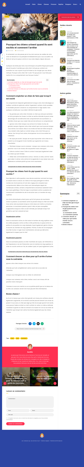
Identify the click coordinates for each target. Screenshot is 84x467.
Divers (75, 4)
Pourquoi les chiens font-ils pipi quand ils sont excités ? (23, 84)
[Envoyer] (78, 17)
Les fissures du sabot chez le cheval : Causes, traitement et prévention (73, 82)
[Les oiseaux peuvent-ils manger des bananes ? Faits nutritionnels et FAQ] (63, 33)
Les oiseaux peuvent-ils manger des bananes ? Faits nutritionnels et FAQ (73, 35)
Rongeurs (68, 4)
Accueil (27, 4)
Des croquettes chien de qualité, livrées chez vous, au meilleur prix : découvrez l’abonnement (73, 181)
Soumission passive (16, 87)
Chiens (40, 4)
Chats (34, 4)
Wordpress (59, 440)
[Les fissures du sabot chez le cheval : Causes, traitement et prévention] (63, 80)
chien (12, 338)
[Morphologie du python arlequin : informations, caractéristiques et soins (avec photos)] (63, 68)
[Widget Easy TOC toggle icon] (78, 193)
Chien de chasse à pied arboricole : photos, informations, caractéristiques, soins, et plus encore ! (73, 128)
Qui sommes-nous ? (35, 440)
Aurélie (30, 352)
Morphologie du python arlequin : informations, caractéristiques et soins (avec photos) (73, 72)
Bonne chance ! (12, 90)
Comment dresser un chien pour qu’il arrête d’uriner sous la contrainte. (28, 89)
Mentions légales (45, 440)
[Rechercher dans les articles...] (70, 17)
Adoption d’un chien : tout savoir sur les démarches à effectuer (73, 139)
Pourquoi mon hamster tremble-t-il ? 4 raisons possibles (73, 62)
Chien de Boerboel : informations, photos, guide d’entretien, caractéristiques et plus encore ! (73, 104)
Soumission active (14, 85)
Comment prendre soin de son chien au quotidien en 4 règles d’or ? (73, 148)
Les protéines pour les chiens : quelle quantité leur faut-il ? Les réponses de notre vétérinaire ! (73, 170)
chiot (17, 338)
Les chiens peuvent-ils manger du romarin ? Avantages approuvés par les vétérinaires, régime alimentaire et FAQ (73, 116)
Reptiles (60, 4)
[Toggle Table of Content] (46, 80)
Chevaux (46, 4)
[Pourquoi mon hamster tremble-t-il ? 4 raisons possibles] (63, 60)
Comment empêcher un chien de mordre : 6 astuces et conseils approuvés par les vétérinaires (73, 159)
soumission (24, 338)
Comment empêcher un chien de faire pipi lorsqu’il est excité (25, 82)
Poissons (53, 4)
